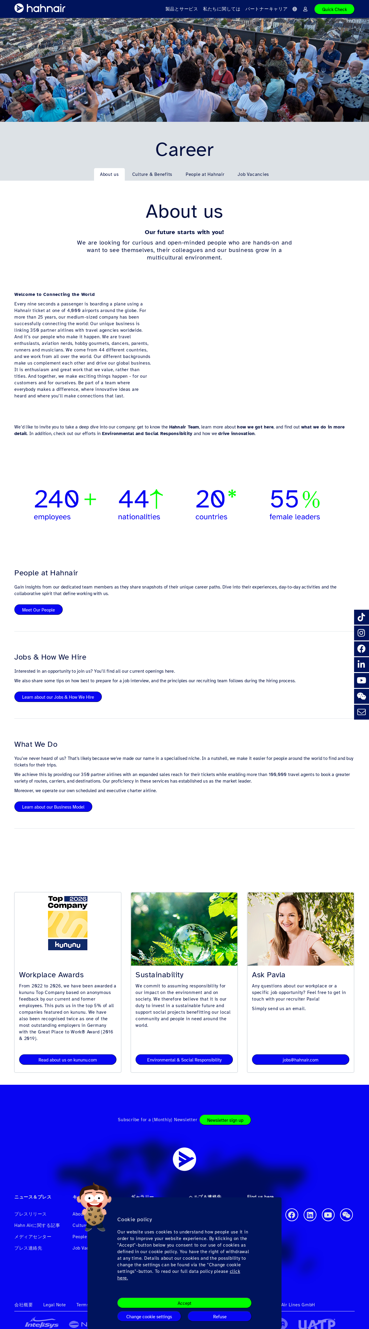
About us (109, 174)
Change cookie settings (149, 1316)
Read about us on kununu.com (68, 1060)
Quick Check (334, 9)
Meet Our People (38, 610)
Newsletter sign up (225, 1120)
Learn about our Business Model (53, 807)
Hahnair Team (184, 427)
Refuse (220, 1316)
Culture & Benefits (152, 174)
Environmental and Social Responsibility (147, 433)
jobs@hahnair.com (301, 1060)
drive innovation (236, 433)
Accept (184, 1303)
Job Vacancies (253, 174)
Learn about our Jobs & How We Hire (58, 697)
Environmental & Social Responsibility (184, 1060)
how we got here (255, 427)
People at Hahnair (205, 174)
